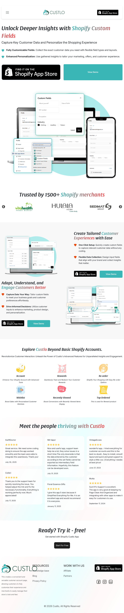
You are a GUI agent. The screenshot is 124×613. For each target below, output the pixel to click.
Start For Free (62, 545)
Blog (34, 576)
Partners (68, 576)
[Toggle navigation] (8, 12)
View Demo (92, 72)
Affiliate (67, 571)
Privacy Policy (39, 581)
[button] (107, 12)
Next (120, 207)
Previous (4, 207)
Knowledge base (40, 571)
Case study (73, 211)
